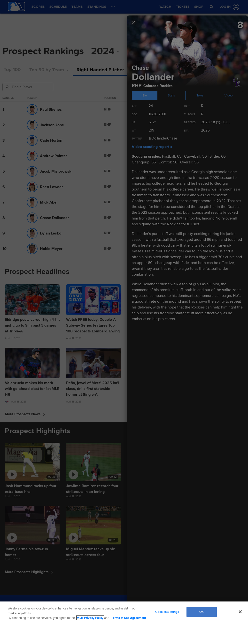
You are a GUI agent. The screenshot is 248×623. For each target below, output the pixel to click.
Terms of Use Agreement (128, 618)
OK (201, 612)
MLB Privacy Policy (90, 618)
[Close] (240, 611)
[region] (124, 612)
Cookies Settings (167, 612)
